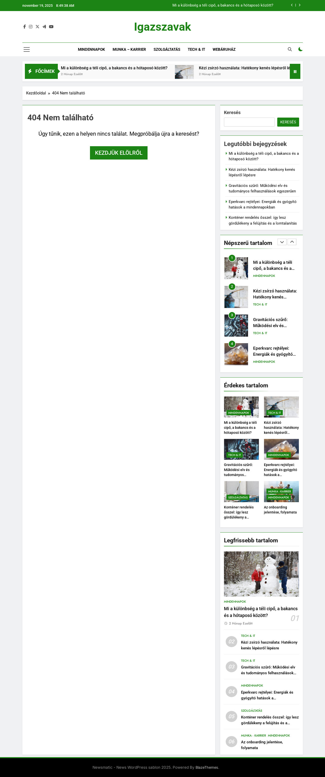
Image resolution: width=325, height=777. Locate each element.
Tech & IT (196, 49)
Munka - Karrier (279, 491)
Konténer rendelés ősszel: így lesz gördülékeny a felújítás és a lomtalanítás (239, 517)
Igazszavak (162, 26)
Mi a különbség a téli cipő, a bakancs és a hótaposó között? (222, 6)
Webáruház (224, 49)
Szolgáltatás (167, 49)
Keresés (232, 112)
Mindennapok (91, 49)
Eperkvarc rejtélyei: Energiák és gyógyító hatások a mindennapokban (267, 698)
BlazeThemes (207, 767)
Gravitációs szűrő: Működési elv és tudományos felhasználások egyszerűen (238, 475)
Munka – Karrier (129, 49)
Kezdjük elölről (119, 153)
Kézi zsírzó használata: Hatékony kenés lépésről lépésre (261, 68)
